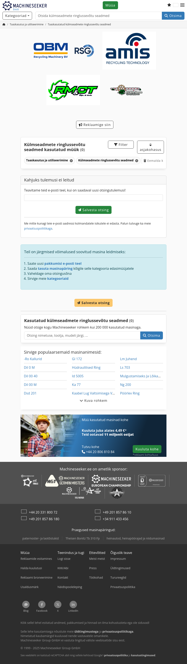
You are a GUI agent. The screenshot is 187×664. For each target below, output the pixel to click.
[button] (182, 5)
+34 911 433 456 (115, 519)
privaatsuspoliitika (116, 655)
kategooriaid (58, 278)
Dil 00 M (30, 384)
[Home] (26, 24)
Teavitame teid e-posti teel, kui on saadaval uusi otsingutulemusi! (75, 190)
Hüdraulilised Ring (86, 367)
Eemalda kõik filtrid (161, 161)
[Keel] (175, 5)
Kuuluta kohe (147, 449)
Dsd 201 (30, 393)
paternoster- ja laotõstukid (40, 538)
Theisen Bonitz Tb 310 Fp (83, 538)
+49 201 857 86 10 (117, 512)
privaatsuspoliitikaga (38, 228)
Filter (121, 144)
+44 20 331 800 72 (43, 512)
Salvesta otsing (93, 210)
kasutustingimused (143, 655)
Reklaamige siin (95, 124)
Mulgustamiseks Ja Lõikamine (143, 376)
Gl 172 (77, 359)
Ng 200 (125, 384)
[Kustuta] (71, 160)
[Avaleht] (4, 24)
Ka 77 (76, 384)
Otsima (173, 15)
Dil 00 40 (31, 376)
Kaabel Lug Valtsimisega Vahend (97, 393)
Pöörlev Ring (130, 393)
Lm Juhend (128, 359)
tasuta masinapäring (55, 268)
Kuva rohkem (93, 400)
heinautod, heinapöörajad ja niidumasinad (136, 538)
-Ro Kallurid (33, 359)
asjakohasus (150, 147)
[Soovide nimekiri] (169, 5)
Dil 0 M (29, 367)
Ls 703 (125, 367)
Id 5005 (77, 376)
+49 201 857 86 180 (44, 519)
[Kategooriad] (17, 16)
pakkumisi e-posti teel (63, 263)
